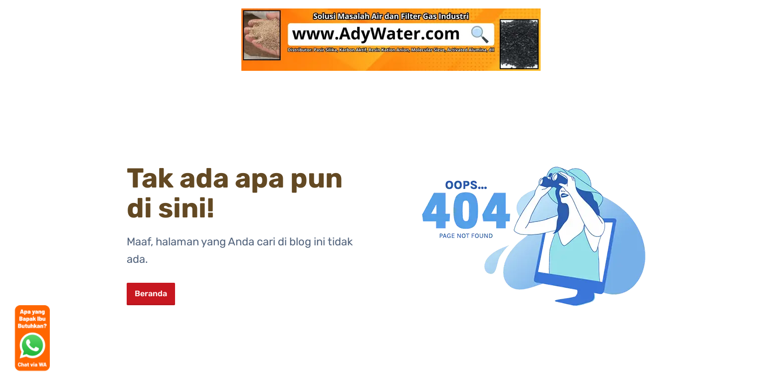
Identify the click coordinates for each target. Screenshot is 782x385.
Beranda (151, 293)
